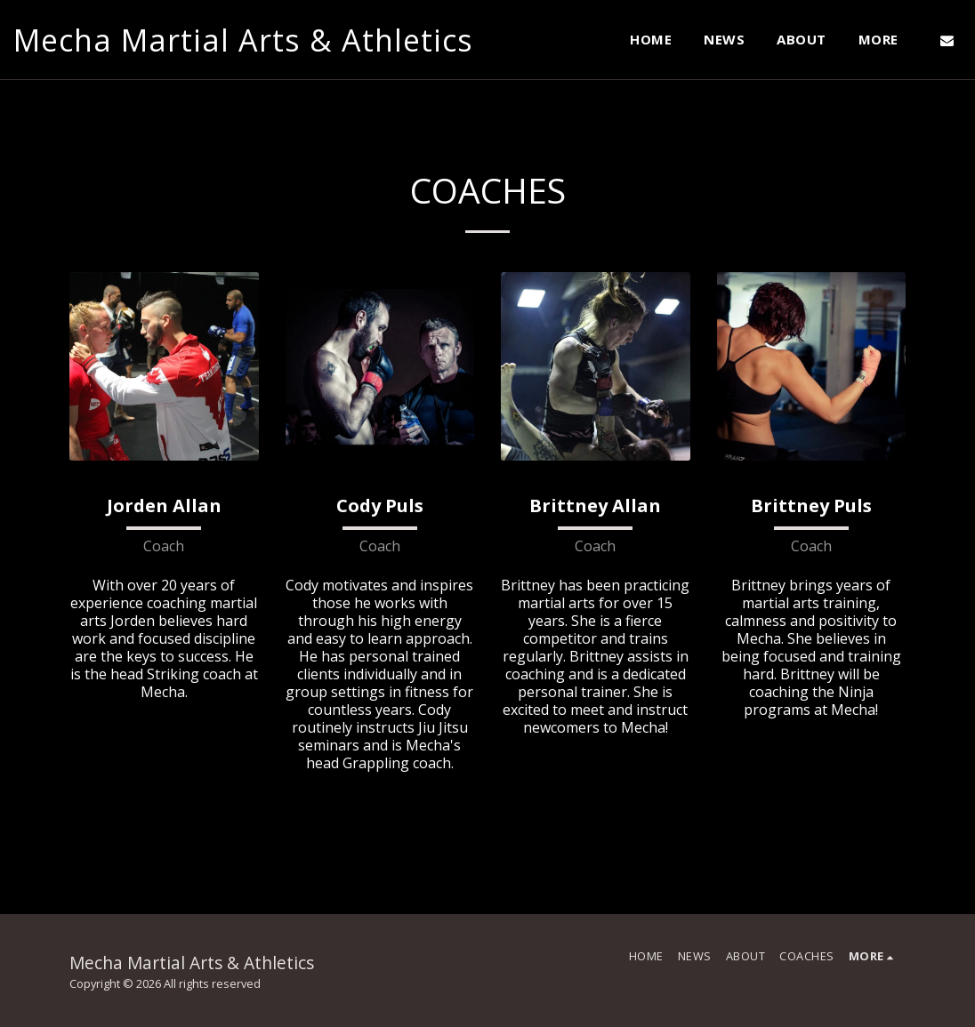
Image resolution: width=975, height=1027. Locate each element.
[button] (947, 40)
